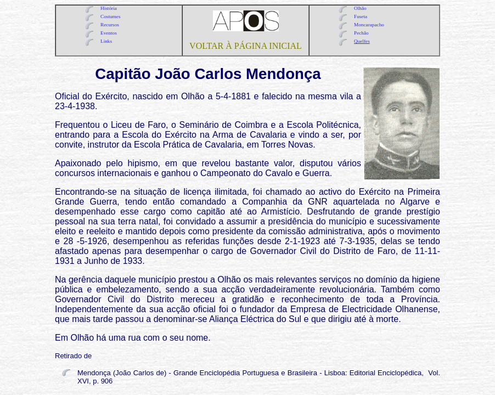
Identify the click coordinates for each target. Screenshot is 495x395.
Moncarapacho (369, 24)
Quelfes (362, 41)
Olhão (360, 8)
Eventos (108, 33)
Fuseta (360, 16)
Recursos (109, 24)
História (108, 8)
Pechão (361, 33)
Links (106, 41)
